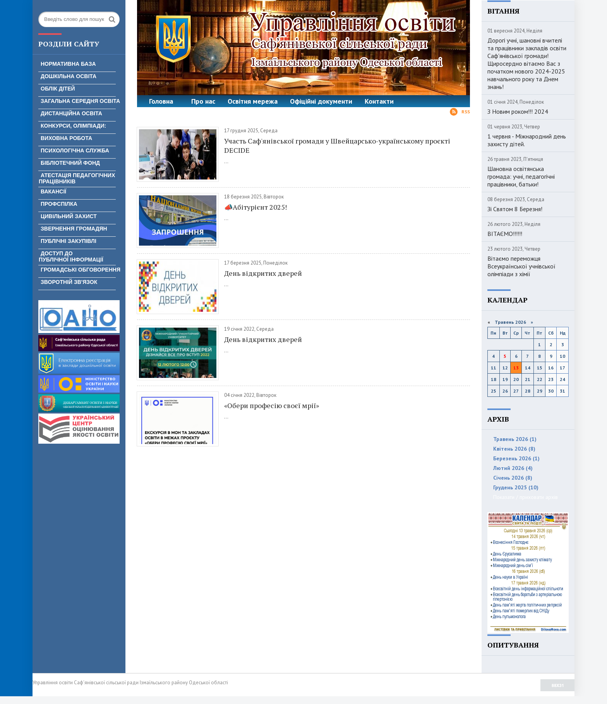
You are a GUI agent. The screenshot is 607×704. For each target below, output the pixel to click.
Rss (460, 112)
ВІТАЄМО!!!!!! (504, 234)
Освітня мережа (253, 101)
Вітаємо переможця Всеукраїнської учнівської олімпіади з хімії (521, 266)
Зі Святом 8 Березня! (514, 209)
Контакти (379, 101)
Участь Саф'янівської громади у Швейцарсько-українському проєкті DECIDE (337, 145)
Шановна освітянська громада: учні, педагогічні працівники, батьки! (521, 176)
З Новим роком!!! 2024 (517, 111)
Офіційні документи (321, 101)
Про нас (203, 101)
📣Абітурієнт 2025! (255, 207)
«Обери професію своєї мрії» (271, 405)
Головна (161, 101)
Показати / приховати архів (525, 497)
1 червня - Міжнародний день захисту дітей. (526, 140)
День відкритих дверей (263, 273)
